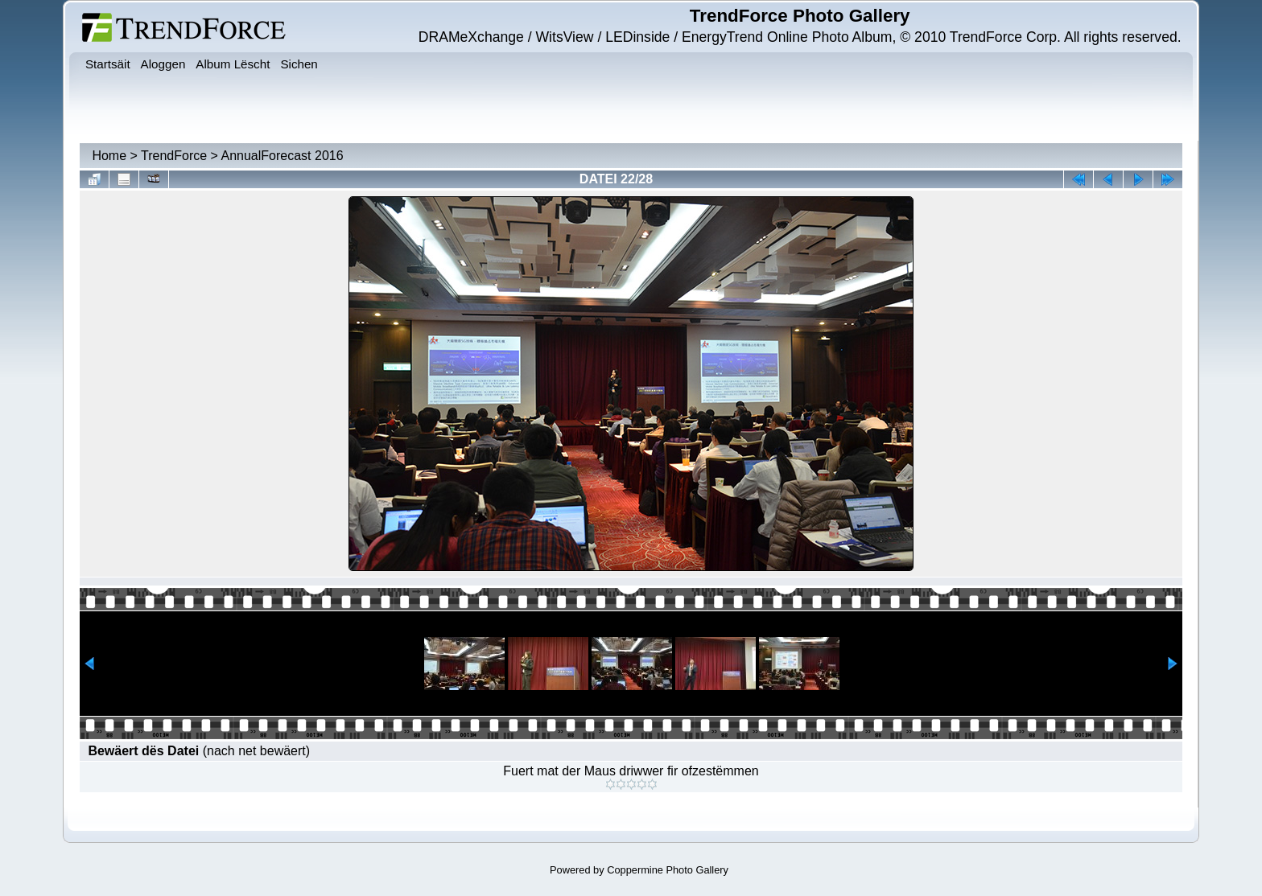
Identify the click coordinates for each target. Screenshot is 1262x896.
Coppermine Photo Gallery (667, 870)
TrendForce (174, 155)
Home (109, 155)
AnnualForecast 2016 (282, 155)
